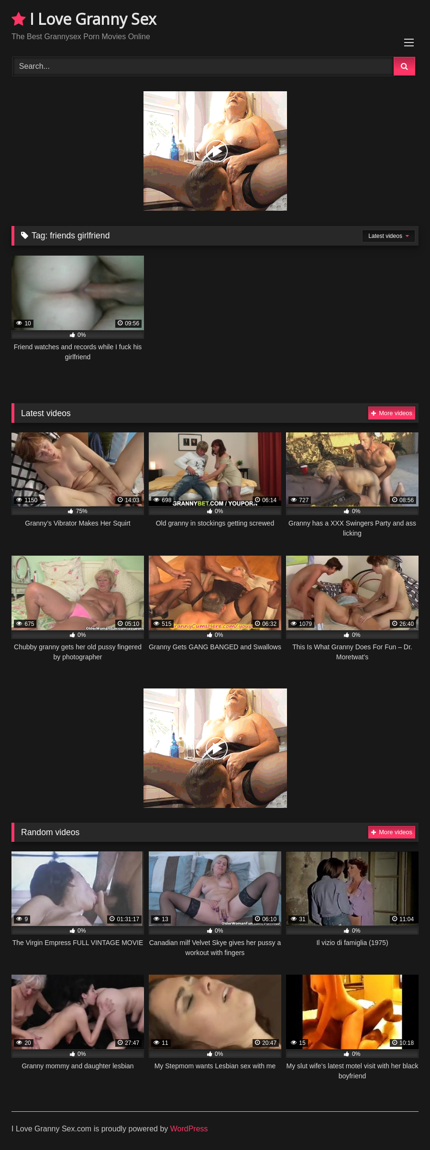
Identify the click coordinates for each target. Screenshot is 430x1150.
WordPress (189, 1129)
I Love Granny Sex (83, 19)
